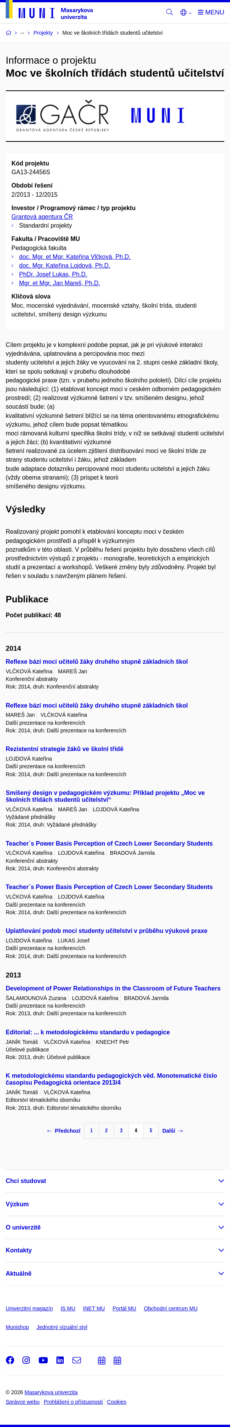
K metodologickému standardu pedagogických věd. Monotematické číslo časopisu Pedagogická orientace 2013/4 (111, 1079)
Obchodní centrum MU (171, 1308)
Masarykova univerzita (50, 1392)
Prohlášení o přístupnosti (73, 1402)
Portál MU (124, 1308)
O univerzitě (23, 1227)
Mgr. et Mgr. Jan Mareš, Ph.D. (59, 283)
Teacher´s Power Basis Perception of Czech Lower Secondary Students (109, 843)
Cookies (117, 1402)
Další (172, 1131)
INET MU (94, 1308)
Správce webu (23, 1402)
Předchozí (63, 1131)
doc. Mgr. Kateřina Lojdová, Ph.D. (64, 265)
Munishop (17, 1327)
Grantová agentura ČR (42, 216)
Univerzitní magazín (29, 1308)
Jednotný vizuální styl (62, 1327)
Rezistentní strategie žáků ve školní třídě (65, 749)
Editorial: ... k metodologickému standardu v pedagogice (88, 1032)
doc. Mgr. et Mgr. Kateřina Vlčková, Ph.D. (75, 257)
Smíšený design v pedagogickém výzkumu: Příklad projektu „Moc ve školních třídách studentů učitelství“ (105, 796)
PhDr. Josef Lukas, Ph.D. (53, 274)
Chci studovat (26, 1181)
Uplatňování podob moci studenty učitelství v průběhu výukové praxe (106, 931)
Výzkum (17, 1204)
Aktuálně (19, 1273)
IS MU (68, 1308)
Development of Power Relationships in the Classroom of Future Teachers (113, 988)
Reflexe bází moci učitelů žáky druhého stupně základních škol (97, 661)
